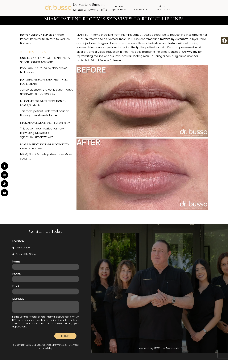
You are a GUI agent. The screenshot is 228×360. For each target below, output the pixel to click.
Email (15, 286)
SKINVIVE (48, 35)
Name (16, 261)
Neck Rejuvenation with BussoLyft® (45, 122)
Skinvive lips (189, 52)
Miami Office (23, 247)
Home (24, 35)
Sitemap (73, 345)
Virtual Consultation (162, 8)
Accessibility (45, 348)
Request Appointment (119, 8)
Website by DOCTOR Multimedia (160, 348)
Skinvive (165, 39)
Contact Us (141, 9)
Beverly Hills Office (26, 254)
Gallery (35, 35)
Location (18, 241)
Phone (16, 274)
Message (18, 298)
